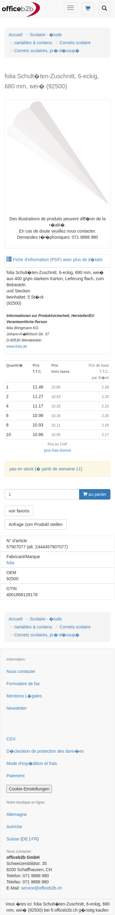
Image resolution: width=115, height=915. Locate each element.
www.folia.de (16, 346)
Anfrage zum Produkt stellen (36, 524)
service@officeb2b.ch (41, 888)
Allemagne (16, 814)
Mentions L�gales (24, 695)
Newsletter (16, 708)
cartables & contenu (33, 42)
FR (34, 838)
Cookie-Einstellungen (29, 788)
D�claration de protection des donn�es (45, 751)
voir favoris (19, 510)
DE (25, 838)
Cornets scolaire (74, 42)
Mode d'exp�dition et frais (31, 763)
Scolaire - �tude (46, 34)
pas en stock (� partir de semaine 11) (46, 468)
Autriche (14, 826)
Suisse (12, 838)
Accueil (15, 34)
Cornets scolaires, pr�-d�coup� (46, 50)
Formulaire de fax (23, 683)
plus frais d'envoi (57, 450)
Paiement (15, 775)
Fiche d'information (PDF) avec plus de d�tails (54, 259)
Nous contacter (20, 671)
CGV (11, 738)
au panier (94, 494)
